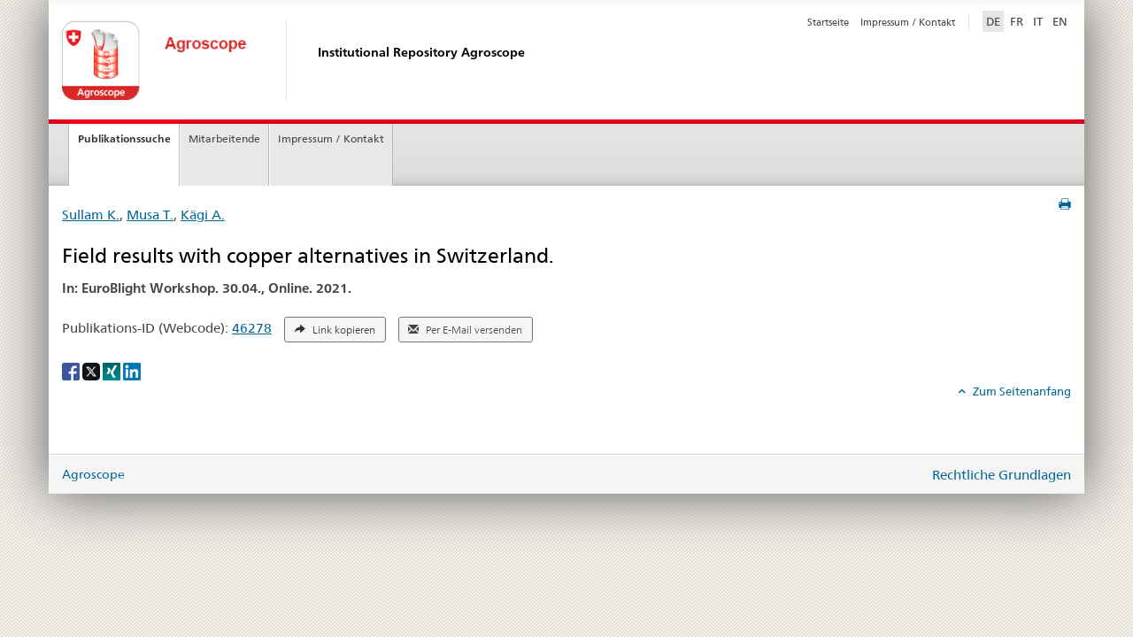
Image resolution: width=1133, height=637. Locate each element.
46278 (252, 327)
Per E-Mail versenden (465, 330)
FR (1016, 21)
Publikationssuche (124, 138)
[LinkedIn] (132, 370)
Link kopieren (335, 330)
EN (1059, 21)
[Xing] (113, 370)
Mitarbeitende (224, 138)
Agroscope (93, 474)
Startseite (828, 22)
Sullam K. (90, 214)
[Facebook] (72, 370)
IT (1038, 21)
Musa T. (150, 214)
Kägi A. (203, 214)
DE (995, 20)
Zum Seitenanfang (1020, 391)
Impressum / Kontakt (907, 22)
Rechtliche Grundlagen (1001, 474)
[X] (92, 370)
